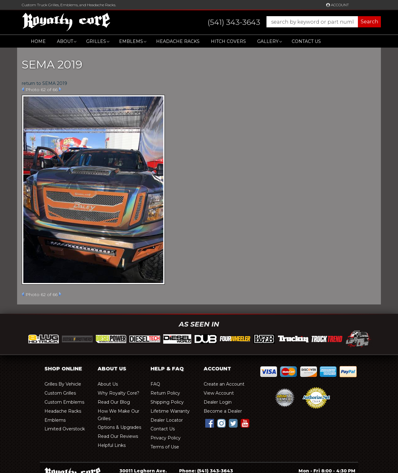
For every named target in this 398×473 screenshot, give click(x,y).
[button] (288, 21)
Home (38, 41)
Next (60, 89)
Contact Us (306, 41)
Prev (23, 89)
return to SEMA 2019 (44, 83)
